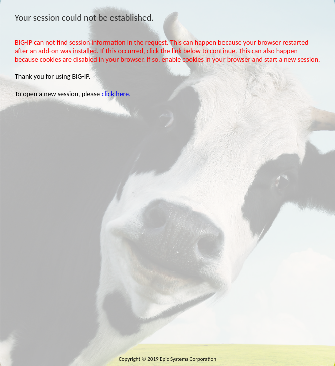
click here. (116, 93)
